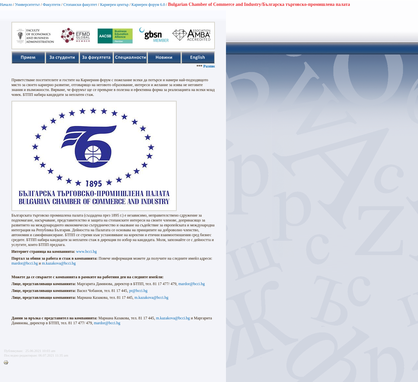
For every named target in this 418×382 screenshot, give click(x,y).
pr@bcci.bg (138, 290)
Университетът (27, 4)
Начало (6, 4)
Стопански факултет (80, 4)
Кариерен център (114, 4)
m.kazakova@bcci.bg (59, 263)
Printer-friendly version (7, 363)
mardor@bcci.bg (24, 263)
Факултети (51, 4)
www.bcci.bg (86, 251)
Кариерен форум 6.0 (148, 4)
